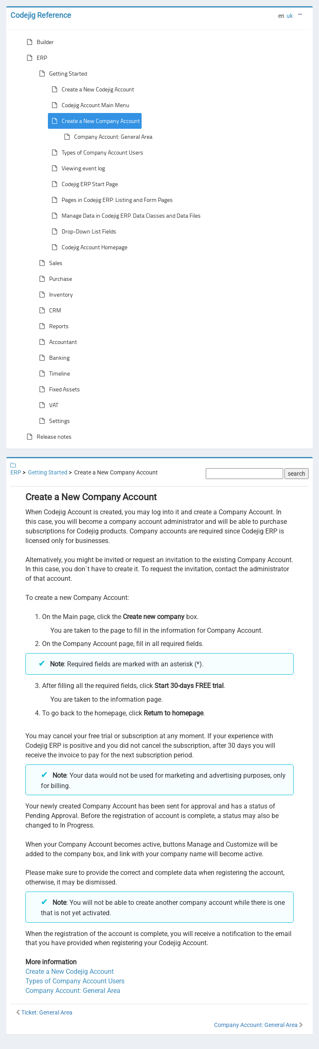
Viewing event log (76, 168)
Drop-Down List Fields (82, 231)
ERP (35, 58)
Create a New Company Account (94, 121)
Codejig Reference (40, 15)
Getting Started (61, 73)
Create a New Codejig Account (91, 89)
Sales (49, 263)
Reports (52, 326)
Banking (53, 357)
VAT (47, 405)
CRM (48, 310)
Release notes (47, 436)
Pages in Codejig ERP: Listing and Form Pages (110, 200)
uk (290, 15)
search (296, 473)
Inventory (54, 294)
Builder (38, 42)
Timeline (53, 373)
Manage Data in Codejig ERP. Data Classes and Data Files (124, 215)
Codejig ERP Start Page (83, 184)
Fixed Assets (58, 389)
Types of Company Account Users (95, 152)
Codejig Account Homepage (87, 247)
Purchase (54, 279)
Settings (53, 421)
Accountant (56, 342)
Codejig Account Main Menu (88, 105)
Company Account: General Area (106, 136)
